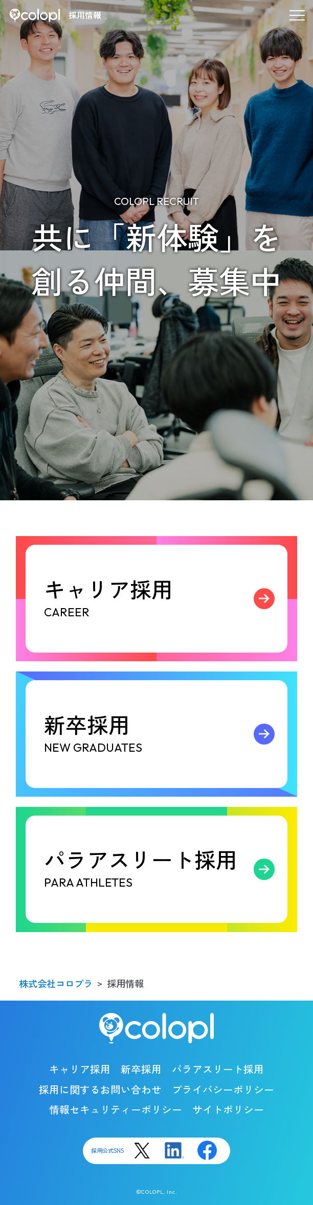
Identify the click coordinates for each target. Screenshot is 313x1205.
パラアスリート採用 (164, 869)
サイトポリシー (228, 1109)
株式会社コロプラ (56, 984)
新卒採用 (164, 734)
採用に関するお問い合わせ (100, 1089)
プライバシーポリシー (223, 1089)
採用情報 (85, 15)
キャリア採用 (164, 598)
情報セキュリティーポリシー (115, 1109)
